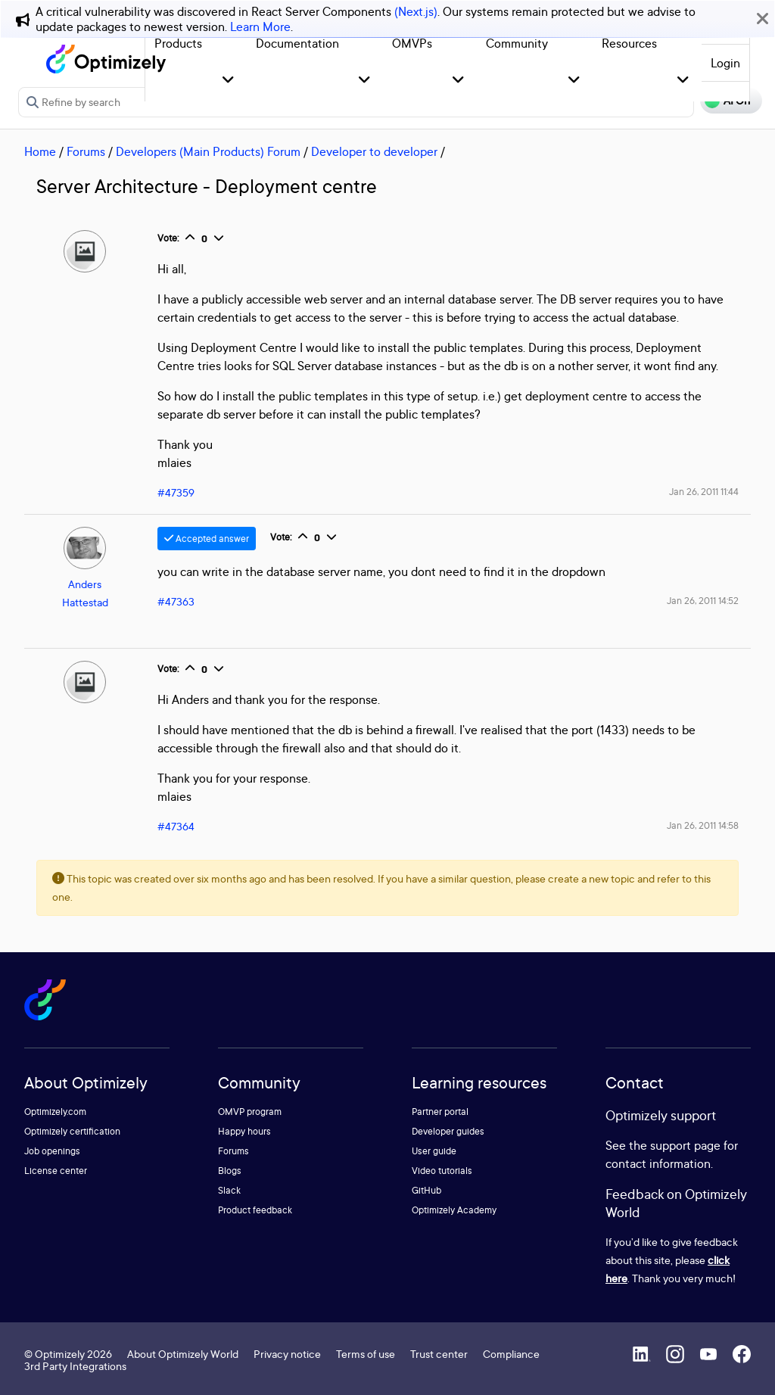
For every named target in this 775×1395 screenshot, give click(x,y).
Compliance (511, 1354)
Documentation (297, 43)
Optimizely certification (72, 1131)
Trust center (439, 1354)
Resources (629, 43)
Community (517, 43)
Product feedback (255, 1209)
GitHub (426, 1190)
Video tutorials (442, 1170)
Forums (86, 151)
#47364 (176, 826)
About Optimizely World (182, 1354)
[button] (228, 80)
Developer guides (448, 1131)
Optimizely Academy (454, 1209)
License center (55, 1170)
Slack (229, 1190)
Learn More (260, 26)
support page (685, 1145)
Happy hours (244, 1131)
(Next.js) (415, 11)
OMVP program (250, 1111)
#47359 (176, 492)
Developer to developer (374, 151)
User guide (434, 1150)
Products (178, 43)
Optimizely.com (55, 1111)
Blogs (229, 1170)
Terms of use (365, 1354)
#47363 (176, 601)
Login (725, 62)
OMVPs (412, 43)
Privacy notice (287, 1354)
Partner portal (440, 1111)
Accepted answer (206, 538)
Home (40, 151)
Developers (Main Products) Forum (208, 151)
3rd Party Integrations (75, 1366)
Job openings (52, 1150)
